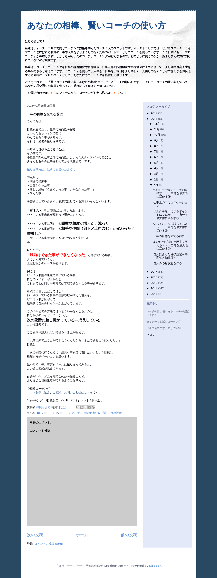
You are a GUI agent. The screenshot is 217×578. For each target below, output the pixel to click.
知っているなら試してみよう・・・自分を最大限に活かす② (170, 227)
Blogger (155, 565)
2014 (154, 288)
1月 (156, 185)
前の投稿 (129, 534)
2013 (154, 294)
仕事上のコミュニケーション (170, 204)
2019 (154, 113)
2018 (154, 118)
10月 (157, 134)
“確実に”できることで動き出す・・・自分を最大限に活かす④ (170, 193)
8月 (157, 146)
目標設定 (116, 412)
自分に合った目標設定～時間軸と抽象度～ (170, 255)
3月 (156, 173)
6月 (157, 157)
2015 (154, 283)
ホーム (82, 534)
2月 (156, 179)
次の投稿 (35, 534)
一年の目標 (88, 412)
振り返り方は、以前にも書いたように (51, 169)
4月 (157, 168)
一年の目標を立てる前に (169, 236)
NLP (39, 412)
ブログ (150, 334)
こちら (52, 92)
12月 (157, 123)
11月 (157, 129)
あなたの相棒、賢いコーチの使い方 (96, 25)
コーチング (51, 412)
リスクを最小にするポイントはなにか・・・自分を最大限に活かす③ (170, 214)
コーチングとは (70, 412)
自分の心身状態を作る (167, 263)
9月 (157, 140)
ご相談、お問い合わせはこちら (73, 392)
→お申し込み (41, 392)
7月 (156, 151)
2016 (154, 277)
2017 (154, 271)
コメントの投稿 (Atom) (49, 543)
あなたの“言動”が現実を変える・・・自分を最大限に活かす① (170, 245)
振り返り (103, 412)
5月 (157, 162)
